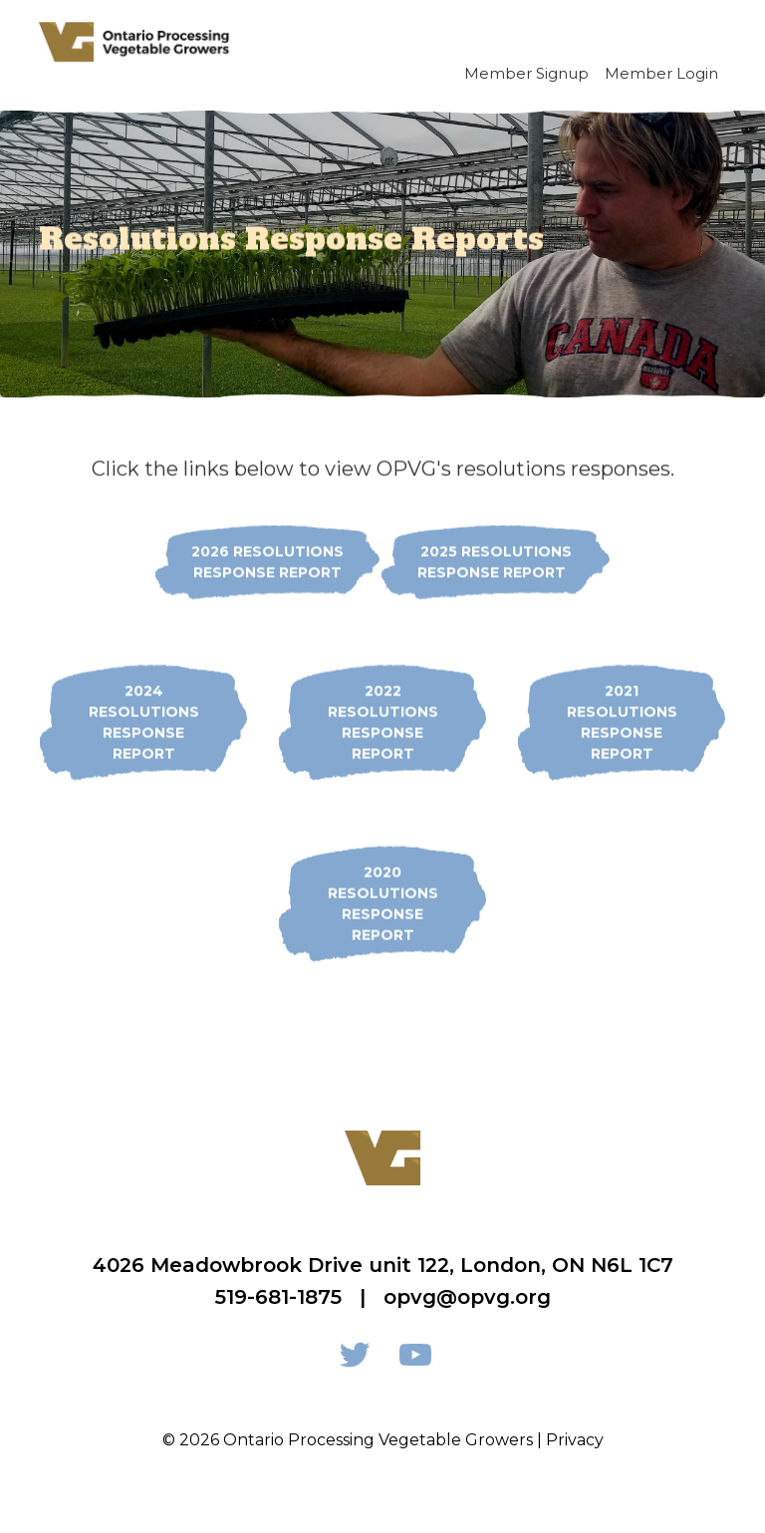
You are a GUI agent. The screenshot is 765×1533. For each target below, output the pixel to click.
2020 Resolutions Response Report (383, 903)
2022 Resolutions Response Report (383, 721)
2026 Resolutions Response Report (267, 561)
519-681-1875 (278, 1297)
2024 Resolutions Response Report (144, 721)
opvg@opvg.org (467, 1297)
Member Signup (526, 73)
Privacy (575, 1439)
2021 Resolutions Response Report (622, 721)
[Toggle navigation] (703, 42)
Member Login (661, 73)
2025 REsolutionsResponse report (495, 561)
